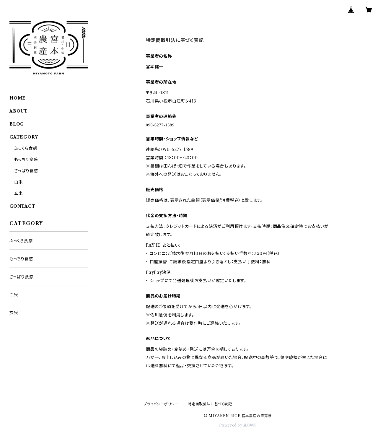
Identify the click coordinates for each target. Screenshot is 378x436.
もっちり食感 (26, 159)
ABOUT (18, 111)
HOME (17, 98)
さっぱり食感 (26, 170)
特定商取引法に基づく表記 (210, 404)
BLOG (16, 124)
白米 (18, 182)
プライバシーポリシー (161, 404)
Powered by (238, 425)
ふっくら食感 (26, 148)
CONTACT (22, 206)
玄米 (18, 193)
